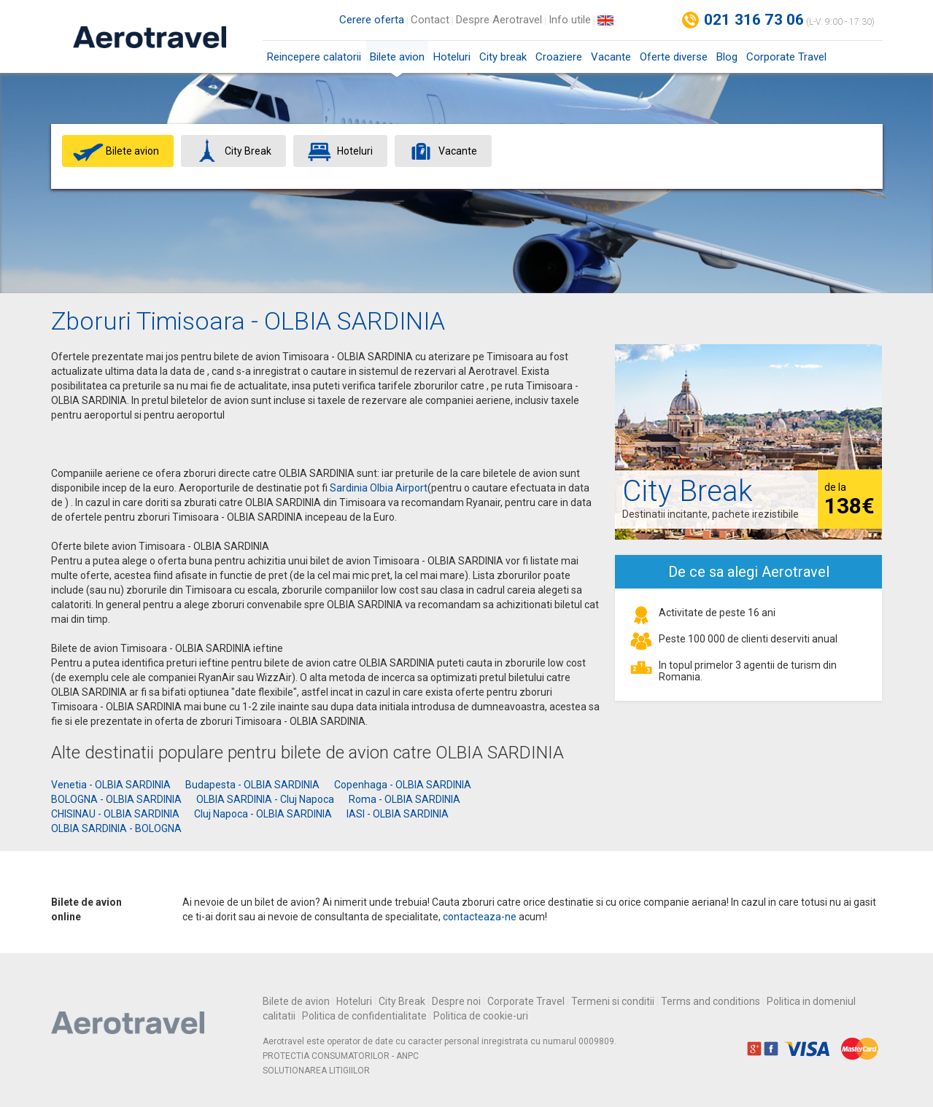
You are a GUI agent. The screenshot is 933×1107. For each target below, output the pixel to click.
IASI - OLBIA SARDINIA (398, 814)
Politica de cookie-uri (480, 1016)
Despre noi (456, 1001)
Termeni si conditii (612, 1001)
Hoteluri (452, 56)
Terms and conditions (710, 1001)
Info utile (570, 19)
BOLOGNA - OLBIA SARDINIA (116, 799)
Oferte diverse (674, 56)
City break (503, 56)
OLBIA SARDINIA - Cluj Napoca (265, 799)
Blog (727, 56)
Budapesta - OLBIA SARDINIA (252, 785)
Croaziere (558, 56)
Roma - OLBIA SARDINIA (404, 799)
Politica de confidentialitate (364, 1016)
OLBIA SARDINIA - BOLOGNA (116, 828)
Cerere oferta (371, 19)
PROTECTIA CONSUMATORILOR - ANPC (341, 1056)
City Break (402, 1001)
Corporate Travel (786, 56)
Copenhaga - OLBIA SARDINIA (402, 785)
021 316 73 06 (754, 19)
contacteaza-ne (479, 916)
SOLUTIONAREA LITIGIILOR (316, 1070)
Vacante (611, 56)
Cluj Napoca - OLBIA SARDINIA (263, 814)
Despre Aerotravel (499, 19)
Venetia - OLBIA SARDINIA (111, 785)
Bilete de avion (296, 1001)
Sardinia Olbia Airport (378, 488)
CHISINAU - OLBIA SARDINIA (115, 814)
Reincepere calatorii (314, 56)
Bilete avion (397, 61)
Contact (430, 19)
